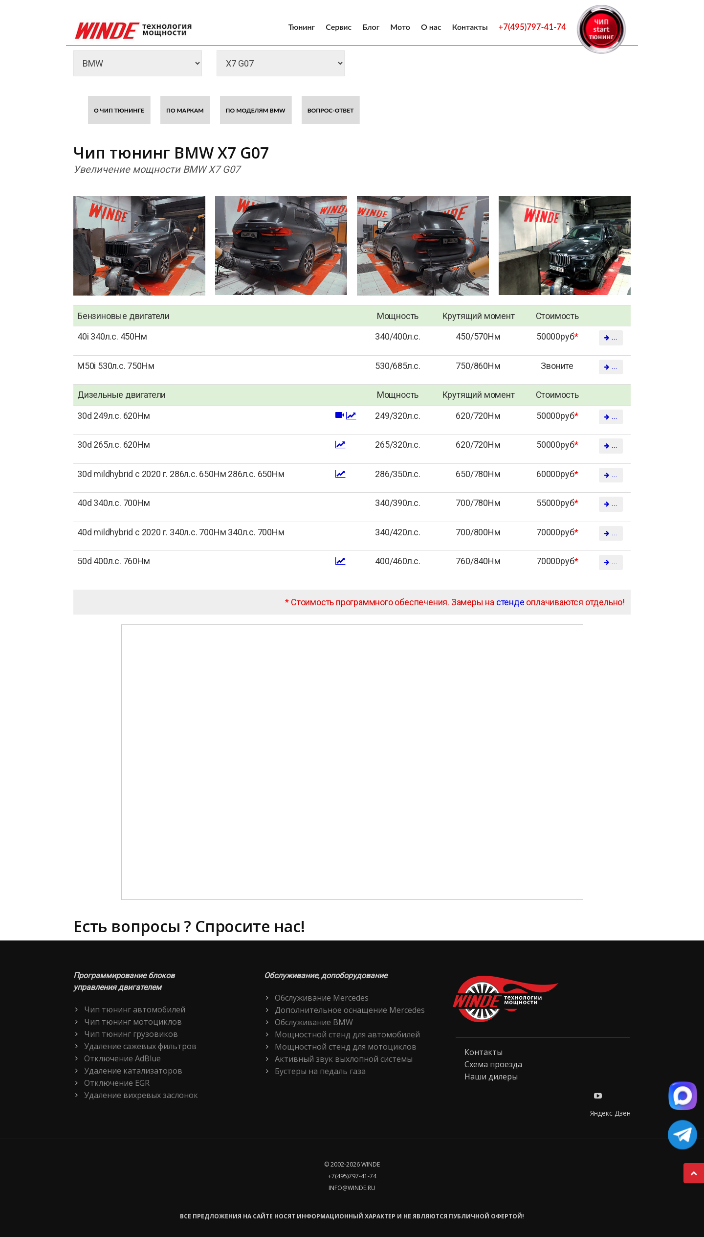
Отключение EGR (117, 1082)
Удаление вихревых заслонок (141, 1095)
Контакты (470, 26)
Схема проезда (493, 1064)
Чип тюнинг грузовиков (131, 1034)
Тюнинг (301, 26)
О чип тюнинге (119, 110)
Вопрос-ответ (331, 110)
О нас (431, 26)
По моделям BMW (256, 110)
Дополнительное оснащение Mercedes (350, 1010)
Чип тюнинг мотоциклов (133, 1021)
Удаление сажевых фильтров (140, 1046)
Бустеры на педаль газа (320, 1071)
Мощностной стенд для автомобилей (347, 1034)
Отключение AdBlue (122, 1058)
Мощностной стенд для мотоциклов (346, 1046)
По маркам (185, 110)
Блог (370, 26)
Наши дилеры (491, 1076)
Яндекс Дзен (610, 1113)
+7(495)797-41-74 (532, 27)
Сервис (339, 26)
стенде (510, 602)
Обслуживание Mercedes (322, 997)
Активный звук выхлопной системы (344, 1059)
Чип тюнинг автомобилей (134, 1009)
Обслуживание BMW (314, 1022)
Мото (400, 26)
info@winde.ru (352, 1188)
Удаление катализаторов (133, 1070)
